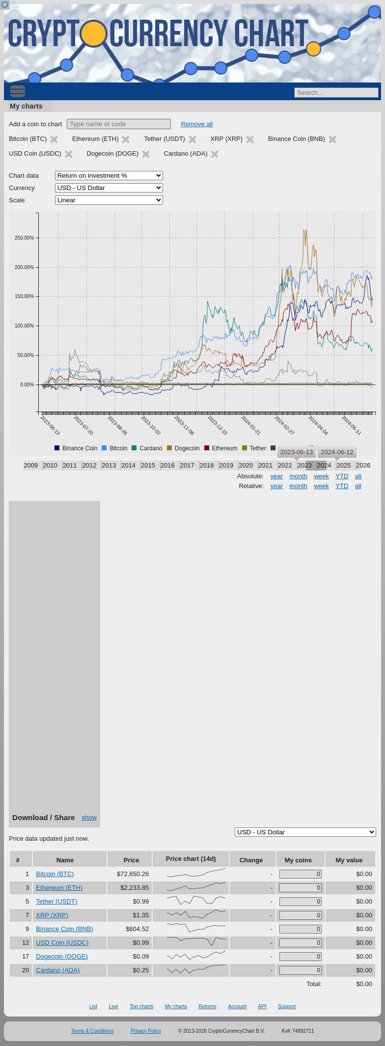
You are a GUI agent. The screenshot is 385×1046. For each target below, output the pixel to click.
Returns (207, 1006)
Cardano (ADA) (58, 970)
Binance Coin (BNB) (64, 929)
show (89, 817)
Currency (22, 188)
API (262, 1006)
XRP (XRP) (52, 915)
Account (237, 1006)
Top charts (141, 1006)
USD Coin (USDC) (62, 942)
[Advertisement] (54, 660)
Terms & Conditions (92, 1031)
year (277, 476)
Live (113, 1006)
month (298, 476)
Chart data (24, 175)
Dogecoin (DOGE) (61, 956)
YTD (341, 476)
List (93, 1006)
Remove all (197, 124)
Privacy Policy (146, 1031)
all (358, 476)
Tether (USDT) (56, 901)
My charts (26, 106)
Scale (17, 200)
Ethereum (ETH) (59, 887)
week (321, 476)
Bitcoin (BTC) (55, 874)
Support (287, 1006)
